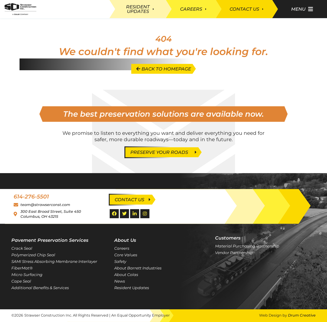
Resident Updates (131, 288)
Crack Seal (21, 248)
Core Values (125, 255)
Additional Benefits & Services (40, 288)
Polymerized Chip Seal (33, 255)
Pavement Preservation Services (49, 240)
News (119, 281)
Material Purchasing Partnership (247, 246)
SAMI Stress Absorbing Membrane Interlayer (54, 261)
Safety (120, 261)
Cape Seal (21, 281)
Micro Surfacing (26, 274)
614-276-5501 (31, 196)
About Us (125, 240)
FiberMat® (22, 268)
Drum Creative (302, 315)
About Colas (126, 274)
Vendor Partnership (234, 252)
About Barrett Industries (137, 268)
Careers (121, 248)
